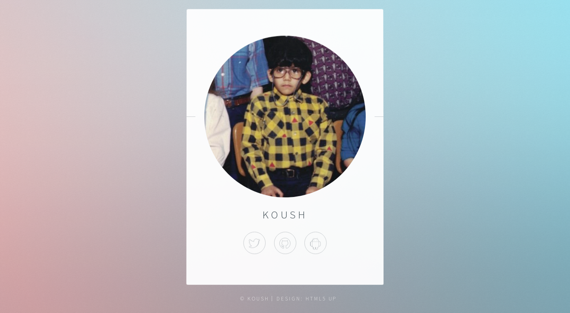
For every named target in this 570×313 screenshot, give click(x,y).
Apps (315, 243)
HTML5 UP (321, 298)
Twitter (254, 243)
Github (285, 243)
